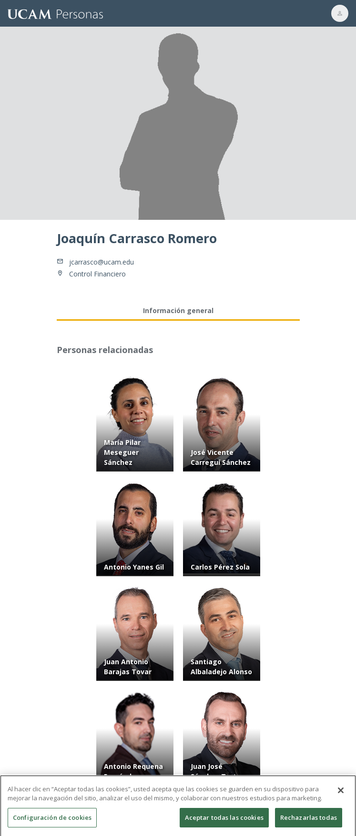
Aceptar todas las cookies (224, 820)
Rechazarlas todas (308, 820)
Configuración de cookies (52, 820)
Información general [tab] (178, 310)
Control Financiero (97, 273)
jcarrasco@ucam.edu (101, 261)
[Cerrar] (340, 793)
